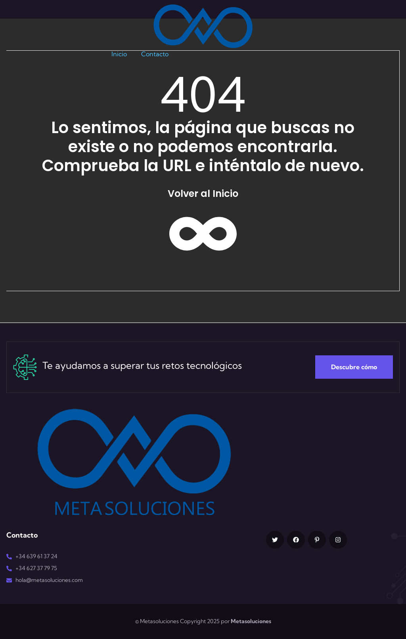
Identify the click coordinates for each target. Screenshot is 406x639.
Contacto (155, 54)
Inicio (119, 54)
